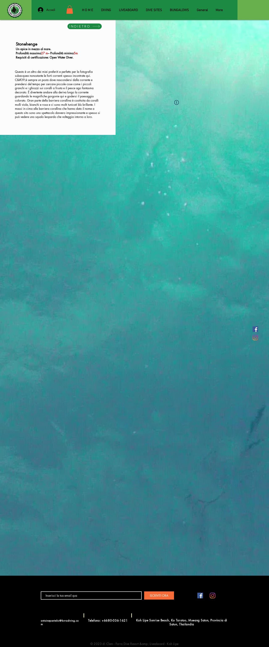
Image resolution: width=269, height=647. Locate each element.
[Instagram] (255, 337)
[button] (69, 9)
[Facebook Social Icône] (255, 329)
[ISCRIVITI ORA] (159, 595)
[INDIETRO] (84, 26)
